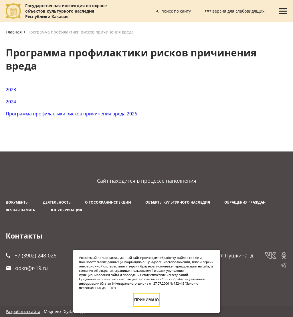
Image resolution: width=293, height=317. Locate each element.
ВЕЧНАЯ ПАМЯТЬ (20, 210)
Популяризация (66, 210)
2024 (11, 102)
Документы (17, 202)
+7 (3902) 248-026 (31, 255)
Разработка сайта (23, 311)
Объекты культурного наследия (177, 202)
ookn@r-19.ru (27, 268)
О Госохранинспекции (108, 202)
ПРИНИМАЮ (146, 300)
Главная (14, 32)
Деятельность (57, 202)
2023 (11, 89)
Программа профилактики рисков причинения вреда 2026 (71, 114)
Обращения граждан (245, 202)
